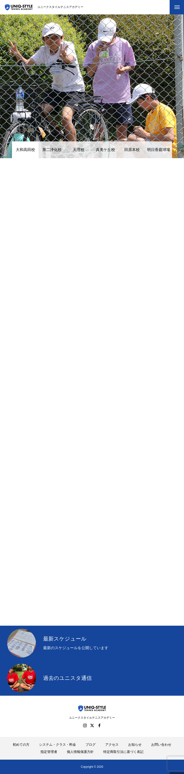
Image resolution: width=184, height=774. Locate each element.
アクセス (112, 744)
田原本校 (132, 150)
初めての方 (21, 744)
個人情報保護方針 (80, 752)
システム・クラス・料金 (57, 744)
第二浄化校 (52, 150)
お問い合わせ (161, 744)
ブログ (91, 744)
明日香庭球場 (158, 150)
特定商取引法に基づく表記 (123, 752)
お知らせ (135, 744)
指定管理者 (48, 752)
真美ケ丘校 (105, 150)
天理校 (78, 150)
